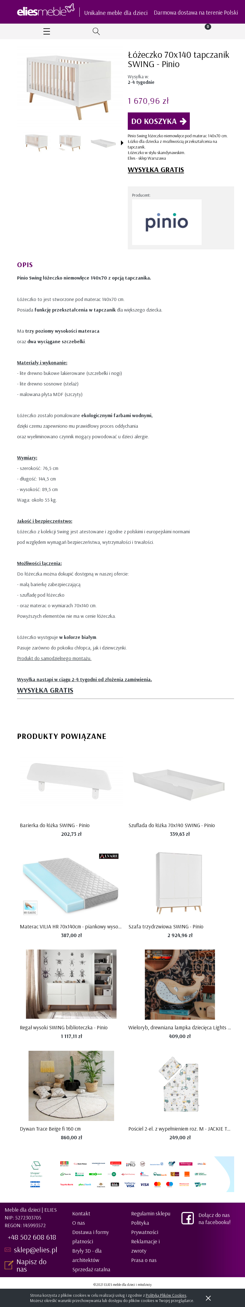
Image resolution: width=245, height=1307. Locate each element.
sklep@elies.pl (35, 1249)
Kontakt (81, 1213)
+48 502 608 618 (32, 1237)
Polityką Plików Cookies (166, 1295)
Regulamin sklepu (150, 1213)
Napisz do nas (31, 1265)
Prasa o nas (144, 1260)
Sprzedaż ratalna (91, 1269)
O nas (78, 1222)
